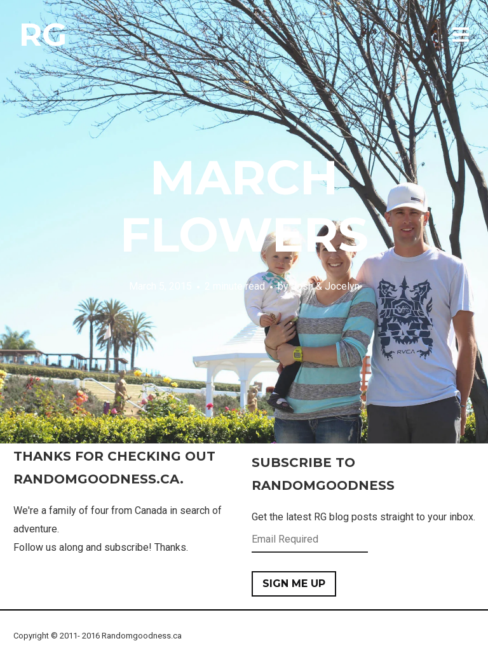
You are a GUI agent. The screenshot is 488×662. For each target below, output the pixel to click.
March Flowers (244, 206)
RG (43, 34)
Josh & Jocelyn (325, 286)
